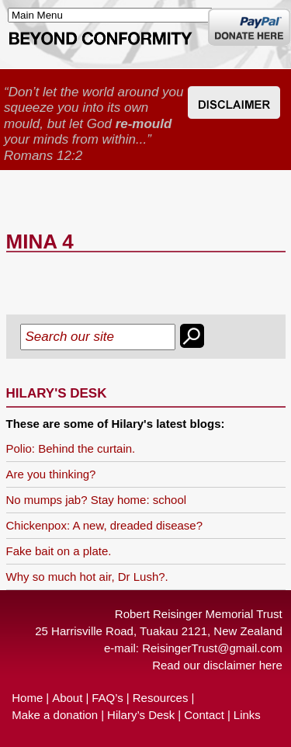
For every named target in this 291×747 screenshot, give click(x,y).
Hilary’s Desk (141, 714)
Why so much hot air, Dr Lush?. (87, 576)
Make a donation (55, 714)
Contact (204, 714)
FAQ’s (107, 697)
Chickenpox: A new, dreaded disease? (104, 525)
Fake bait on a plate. (59, 551)
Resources (161, 697)
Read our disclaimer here (217, 665)
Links (247, 714)
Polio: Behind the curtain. (71, 448)
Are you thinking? (51, 474)
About (67, 697)
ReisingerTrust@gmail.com (212, 648)
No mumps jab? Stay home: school (96, 499)
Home (27, 697)
